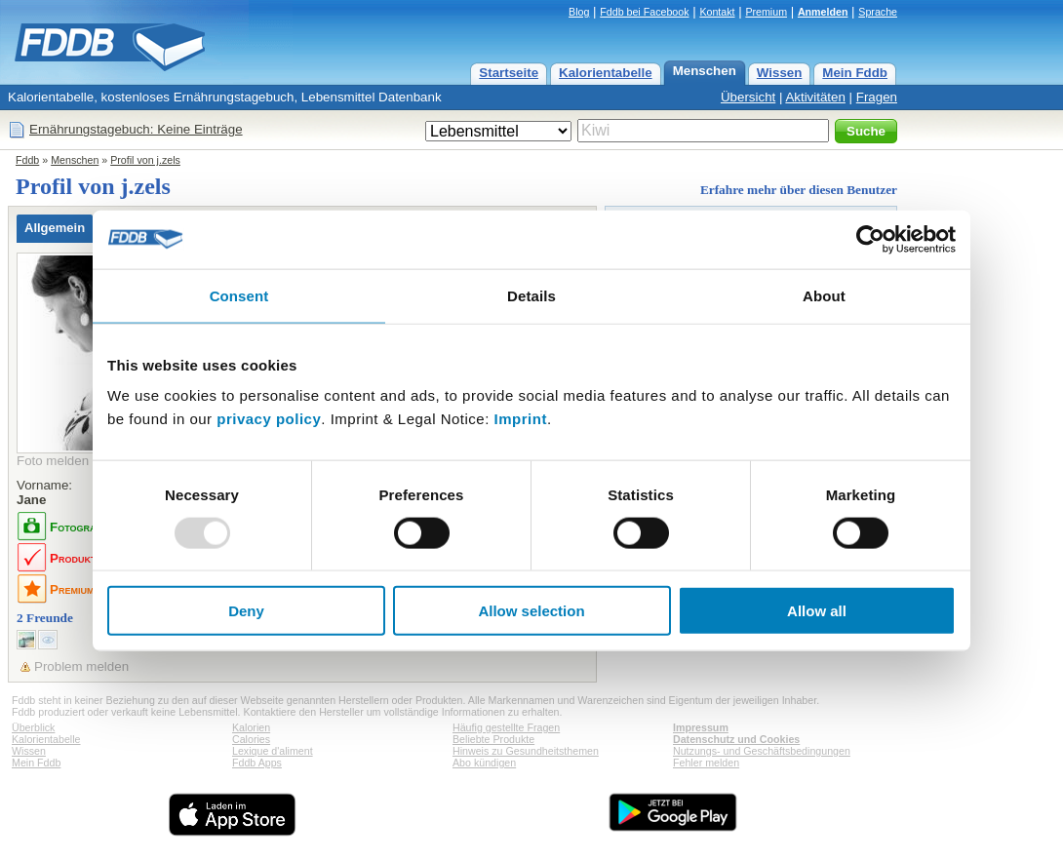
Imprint (520, 419)
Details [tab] (531, 295)
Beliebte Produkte (493, 739)
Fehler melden (706, 762)
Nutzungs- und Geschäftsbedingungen (761, 751)
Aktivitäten (815, 97)
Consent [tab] (239, 295)
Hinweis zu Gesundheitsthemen (526, 751)
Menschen (704, 70)
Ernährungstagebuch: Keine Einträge (136, 129)
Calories (251, 739)
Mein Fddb (854, 72)
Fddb (27, 160)
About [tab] (824, 295)
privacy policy (269, 419)
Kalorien (251, 727)
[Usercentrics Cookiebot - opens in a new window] (870, 239)
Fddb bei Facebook (644, 12)
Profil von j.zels (145, 160)
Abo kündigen (484, 762)
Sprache (877, 12)
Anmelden (823, 12)
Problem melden (81, 666)
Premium (766, 12)
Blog (579, 12)
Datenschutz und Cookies (736, 739)
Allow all (816, 611)
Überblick (33, 727)
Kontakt (716, 12)
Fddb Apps (257, 762)
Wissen (780, 72)
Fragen (876, 97)
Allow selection (531, 611)
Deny (246, 611)
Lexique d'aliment (272, 751)
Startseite (508, 72)
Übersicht (748, 97)
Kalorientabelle (605, 72)
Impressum (700, 727)
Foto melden (53, 460)
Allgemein (54, 227)
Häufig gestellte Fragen (506, 727)
